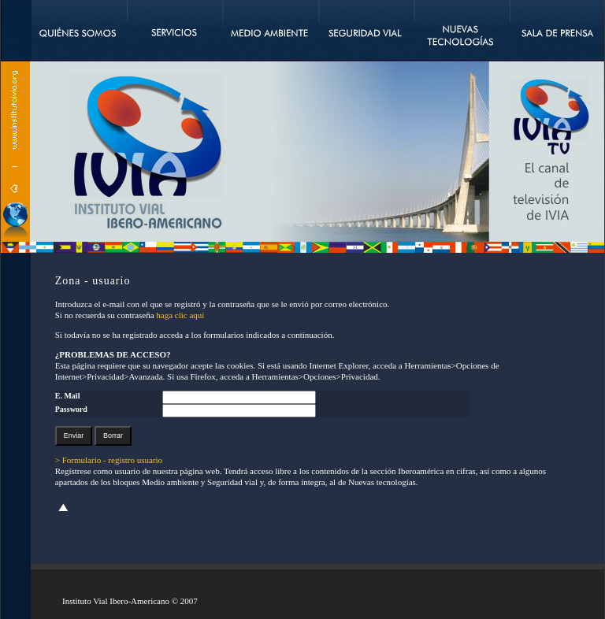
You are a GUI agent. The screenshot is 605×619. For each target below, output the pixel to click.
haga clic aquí (180, 315)
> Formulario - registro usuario (108, 460)
